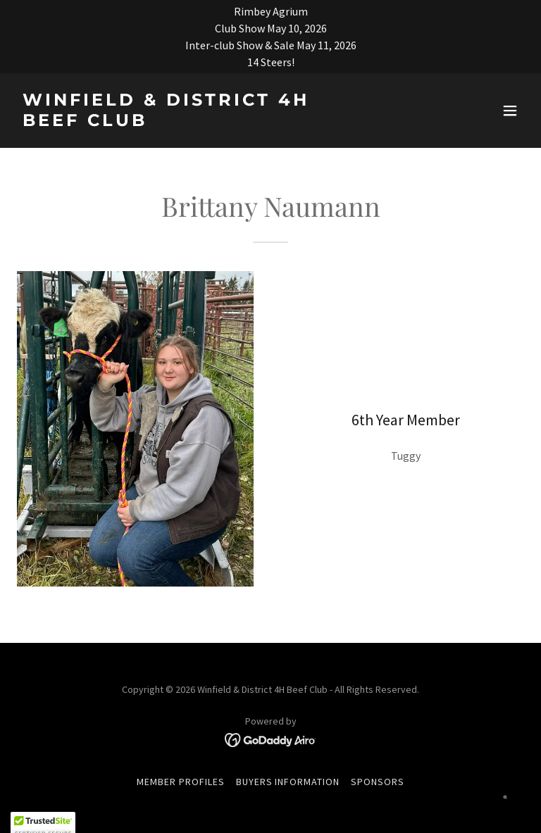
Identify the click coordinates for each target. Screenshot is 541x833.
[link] (194, 122)
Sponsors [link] (377, 781)
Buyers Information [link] (288, 781)
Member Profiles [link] (181, 781)
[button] (510, 110)
